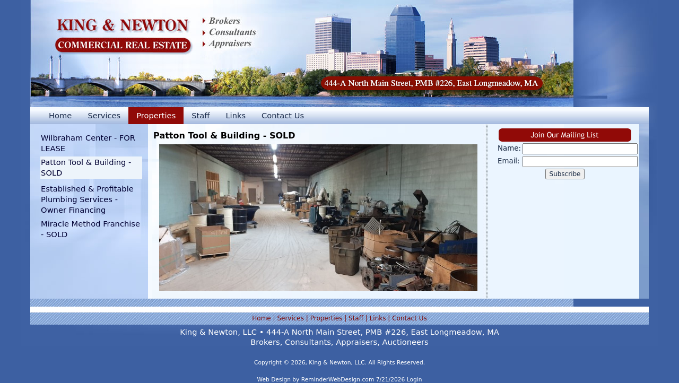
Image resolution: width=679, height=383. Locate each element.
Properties (156, 115)
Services (104, 115)
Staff (200, 115)
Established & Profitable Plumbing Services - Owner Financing (87, 199)
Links (235, 115)
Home (60, 115)
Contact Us (283, 115)
